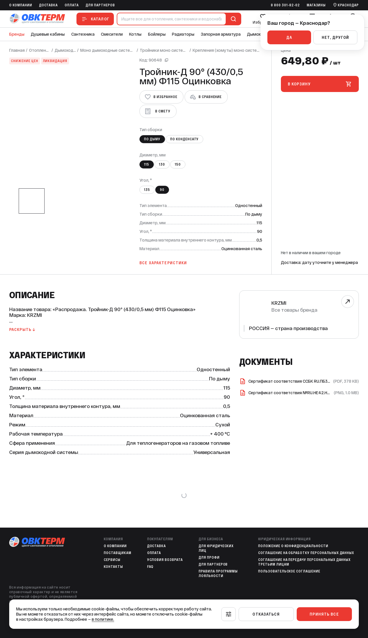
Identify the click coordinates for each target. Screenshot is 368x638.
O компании (20, 5)
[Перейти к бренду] (347, 302)
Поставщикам (117, 553)
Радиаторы (183, 34)
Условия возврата (165, 560)
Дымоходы (258, 34)
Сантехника (83, 34)
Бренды (16, 34)
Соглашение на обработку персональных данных (306, 553)
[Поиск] (232, 19)
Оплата (72, 5)
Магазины (316, 5)
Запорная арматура (221, 34)
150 (178, 164)
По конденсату (184, 139)
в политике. (103, 619)
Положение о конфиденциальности (293, 546)
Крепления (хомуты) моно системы (227, 50)
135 (147, 190)
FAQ (150, 567)
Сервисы (112, 560)
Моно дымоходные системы (107, 50)
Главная (17, 50)
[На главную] (37, 18)
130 (162, 164)
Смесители (112, 34)
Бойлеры (157, 34)
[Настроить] (228, 614)
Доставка (48, 5)
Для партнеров (100, 5)
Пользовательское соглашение (289, 571)
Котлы (135, 34)
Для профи (209, 557)
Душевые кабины (48, 34)
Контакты (113, 567)
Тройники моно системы (164, 50)
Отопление (39, 50)
